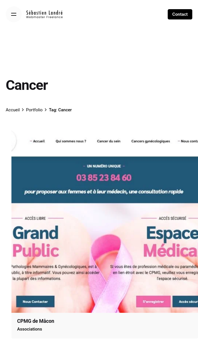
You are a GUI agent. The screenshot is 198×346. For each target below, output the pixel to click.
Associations (29, 329)
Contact (180, 14)
